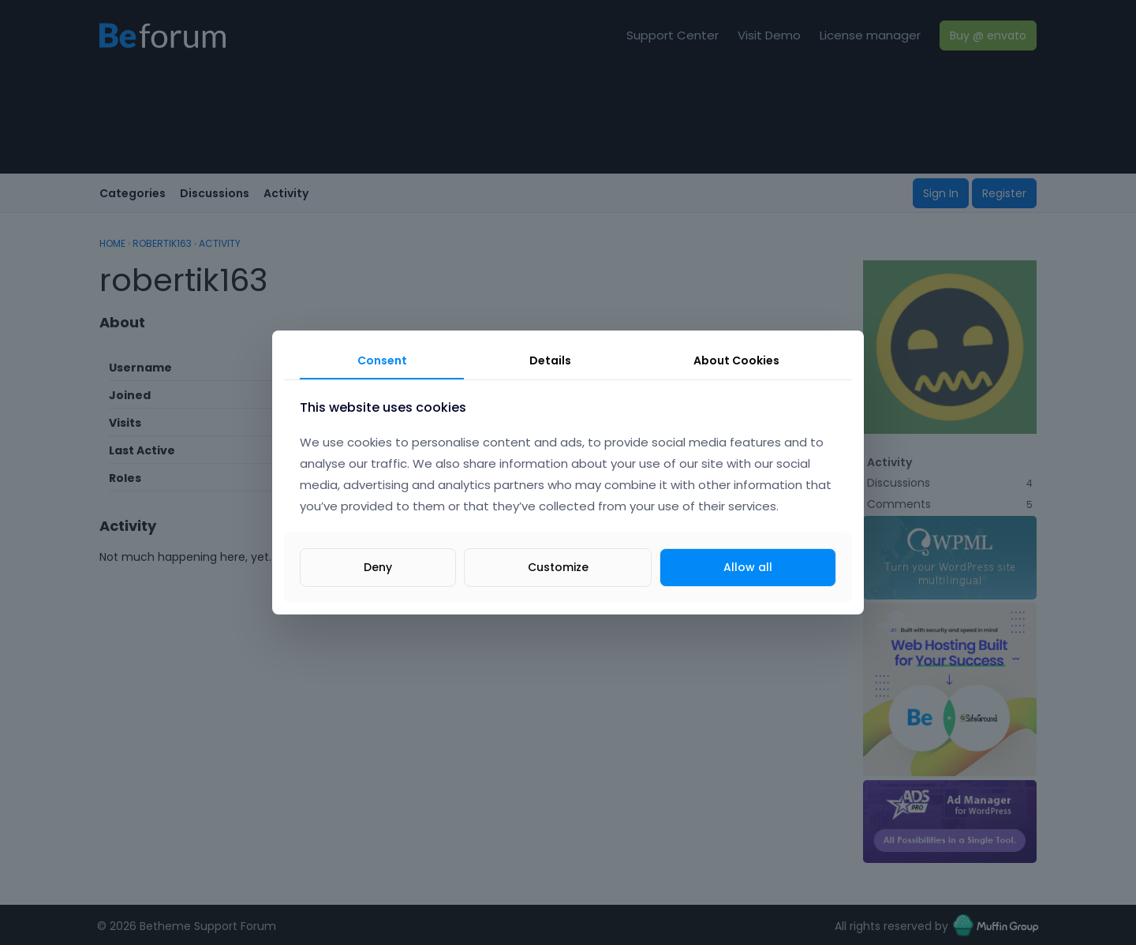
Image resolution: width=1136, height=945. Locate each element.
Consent (382, 360)
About (736, 360)
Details (550, 360)
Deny (378, 567)
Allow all (747, 567)
